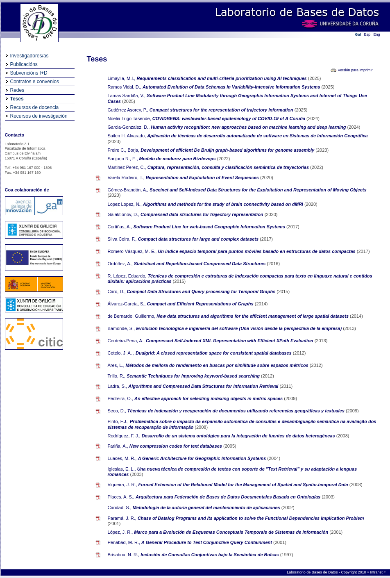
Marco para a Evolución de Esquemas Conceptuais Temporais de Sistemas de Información (231, 532)
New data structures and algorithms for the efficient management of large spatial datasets (253, 316)
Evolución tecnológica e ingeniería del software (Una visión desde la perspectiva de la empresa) (239, 328)
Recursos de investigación (39, 116)
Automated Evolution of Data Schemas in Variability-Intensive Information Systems (232, 86)
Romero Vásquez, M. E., (132, 251)
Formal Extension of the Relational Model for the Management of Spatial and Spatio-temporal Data (243, 484)
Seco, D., (117, 410)
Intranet (376, 572)
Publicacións (24, 64)
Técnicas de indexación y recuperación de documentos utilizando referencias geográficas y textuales (236, 410)
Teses (17, 99)
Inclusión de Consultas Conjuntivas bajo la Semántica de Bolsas (210, 554)
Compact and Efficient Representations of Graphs (201, 303)
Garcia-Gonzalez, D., (129, 127)
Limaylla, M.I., (122, 78)
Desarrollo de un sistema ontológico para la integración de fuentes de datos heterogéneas (239, 435)
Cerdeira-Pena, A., (126, 340)
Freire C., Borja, (124, 150)
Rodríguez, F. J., (124, 435)
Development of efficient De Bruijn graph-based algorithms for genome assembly (228, 150)
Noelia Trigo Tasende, (129, 118)
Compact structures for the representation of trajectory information (222, 109)
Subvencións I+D (29, 73)
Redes (17, 90)
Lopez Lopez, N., (125, 204)
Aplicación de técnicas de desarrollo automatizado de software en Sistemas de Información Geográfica (257, 135)
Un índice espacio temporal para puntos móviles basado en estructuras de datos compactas (257, 251)
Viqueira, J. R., (122, 484)
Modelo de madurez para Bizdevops (178, 158)
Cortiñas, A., (120, 226)
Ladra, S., (117, 386)
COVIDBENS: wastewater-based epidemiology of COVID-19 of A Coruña (229, 118)
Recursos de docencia (34, 107)
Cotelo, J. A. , (121, 352)
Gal (358, 34)
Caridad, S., (120, 507)
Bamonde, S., (121, 328)
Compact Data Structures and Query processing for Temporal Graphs (202, 291)
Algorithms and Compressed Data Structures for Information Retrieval (203, 386)
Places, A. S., (121, 496)
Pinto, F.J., (118, 421)
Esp (367, 34)
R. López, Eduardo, (127, 275)
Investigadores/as (29, 56)
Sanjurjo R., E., (123, 158)
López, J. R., (120, 532)
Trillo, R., (117, 375)
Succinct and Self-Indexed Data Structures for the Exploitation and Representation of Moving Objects (258, 189)
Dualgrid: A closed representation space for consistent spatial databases (214, 352)
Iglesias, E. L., (122, 468)
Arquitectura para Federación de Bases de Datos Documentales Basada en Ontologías (229, 496)
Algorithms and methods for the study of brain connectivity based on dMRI (223, 204)
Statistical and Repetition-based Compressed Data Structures (200, 263)
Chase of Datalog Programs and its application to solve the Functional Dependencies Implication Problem (251, 518)
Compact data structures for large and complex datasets (199, 239)
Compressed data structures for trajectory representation (203, 214)
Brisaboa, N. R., (124, 554)
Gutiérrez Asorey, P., (128, 109)
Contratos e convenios (34, 81)
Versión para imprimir (355, 70)
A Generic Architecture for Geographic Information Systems (203, 458)
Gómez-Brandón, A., (128, 189)
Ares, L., (116, 365)
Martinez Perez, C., (127, 167)
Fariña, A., (118, 446)
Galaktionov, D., (123, 214)
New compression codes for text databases (176, 446)
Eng (377, 34)
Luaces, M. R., (122, 458)
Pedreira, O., (120, 398)
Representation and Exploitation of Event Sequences (203, 177)
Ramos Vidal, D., (124, 86)
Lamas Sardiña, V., (127, 95)
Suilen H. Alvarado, (127, 135)
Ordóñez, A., (120, 263)
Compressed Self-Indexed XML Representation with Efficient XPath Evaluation (230, 340)
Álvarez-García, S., (127, 303)
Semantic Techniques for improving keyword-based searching (194, 375)
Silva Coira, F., (122, 239)
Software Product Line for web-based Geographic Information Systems (210, 226)
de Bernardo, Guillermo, (132, 316)
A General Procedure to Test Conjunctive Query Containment (207, 542)
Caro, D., (117, 291)
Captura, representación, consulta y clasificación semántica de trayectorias (228, 167)
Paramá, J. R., (122, 518)
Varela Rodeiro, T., (126, 177)
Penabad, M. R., (124, 542)
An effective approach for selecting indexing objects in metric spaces (209, 398)
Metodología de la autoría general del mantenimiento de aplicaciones (207, 507)
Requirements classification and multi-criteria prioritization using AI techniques (222, 78)
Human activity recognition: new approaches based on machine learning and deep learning (249, 127)
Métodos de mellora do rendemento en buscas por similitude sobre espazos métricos (218, 365)
